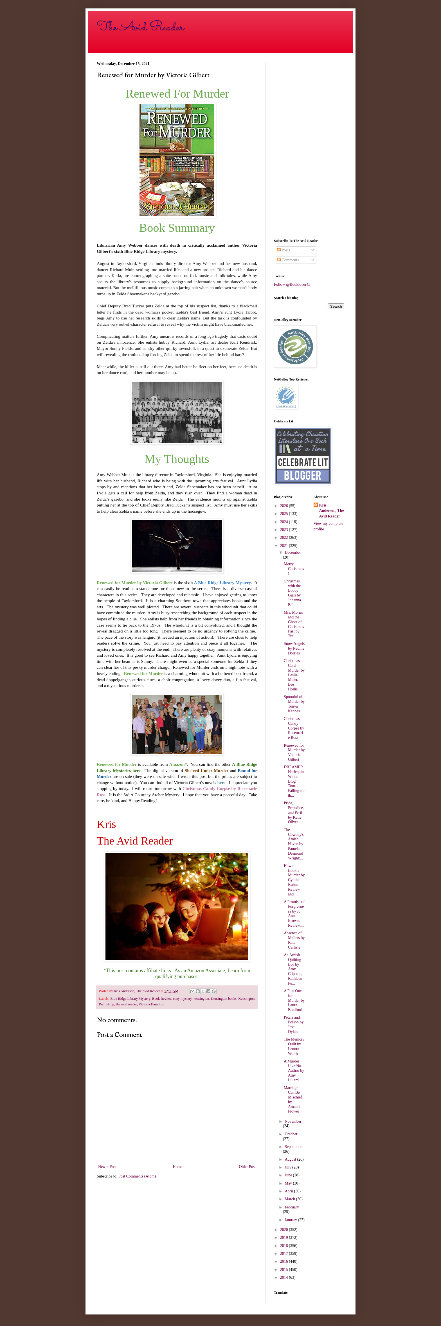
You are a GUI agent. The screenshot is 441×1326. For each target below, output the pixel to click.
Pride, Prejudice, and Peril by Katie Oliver (294, 812)
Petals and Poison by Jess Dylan (294, 1024)
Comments (288, 260)
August (291, 1159)
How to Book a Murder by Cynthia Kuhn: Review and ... (294, 880)
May (289, 1183)
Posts (283, 250)
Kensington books (224, 999)
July (288, 1167)
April (289, 1191)
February (292, 1207)
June (289, 1175)
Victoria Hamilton (151, 1004)
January (291, 1220)
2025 (284, 514)
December (293, 552)
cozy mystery (182, 999)
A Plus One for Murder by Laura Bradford (294, 1000)
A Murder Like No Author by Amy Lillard (294, 1070)
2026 (284, 506)
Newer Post (107, 1167)
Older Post (247, 1167)
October (291, 1134)
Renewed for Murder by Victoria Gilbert (294, 752)
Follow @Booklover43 (292, 284)
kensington (201, 999)
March (290, 1199)
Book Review (161, 999)
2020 (284, 1230)
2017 (284, 1253)
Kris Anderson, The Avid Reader (331, 510)
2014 (284, 1277)
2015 (284, 1270)
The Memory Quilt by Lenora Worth (294, 1046)
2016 (284, 1261)
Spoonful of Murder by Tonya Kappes (294, 704)
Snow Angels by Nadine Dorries (294, 648)
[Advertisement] (309, 146)
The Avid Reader (140, 27)
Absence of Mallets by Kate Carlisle (294, 940)
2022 (284, 537)
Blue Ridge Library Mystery (130, 999)
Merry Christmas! (294, 569)
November (293, 1121)
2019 (284, 1237)
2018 (284, 1246)
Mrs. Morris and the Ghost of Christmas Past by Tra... (294, 624)
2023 (284, 530)
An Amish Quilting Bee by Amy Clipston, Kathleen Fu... (293, 969)
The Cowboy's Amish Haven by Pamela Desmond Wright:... (293, 844)
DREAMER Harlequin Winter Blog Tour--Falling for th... (294, 781)
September (293, 1147)
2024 (284, 522)
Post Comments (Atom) (137, 1176)
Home (178, 1167)
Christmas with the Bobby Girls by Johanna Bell (292, 593)
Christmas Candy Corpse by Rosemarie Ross (294, 728)
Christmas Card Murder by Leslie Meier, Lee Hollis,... (294, 675)
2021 (284, 546)
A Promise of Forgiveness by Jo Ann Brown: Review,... (294, 913)
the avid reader (126, 1004)
